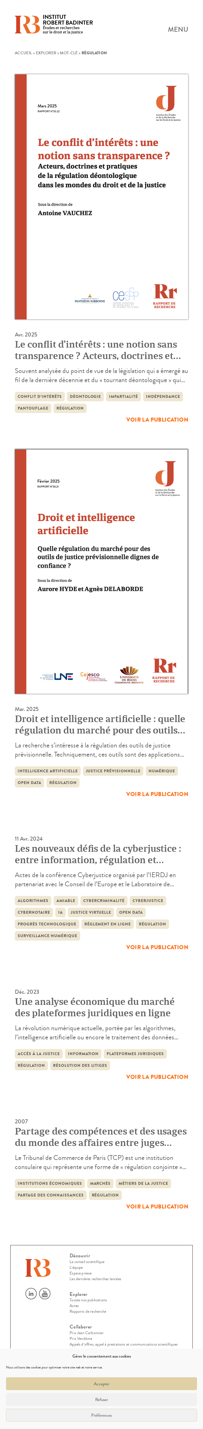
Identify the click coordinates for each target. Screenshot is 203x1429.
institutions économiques (50, 1184)
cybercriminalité (104, 901)
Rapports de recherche (88, 1311)
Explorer (46, 53)
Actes (74, 1306)
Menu (178, 29)
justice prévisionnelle (113, 771)
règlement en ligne (107, 924)
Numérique (162, 771)
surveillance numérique (47, 936)
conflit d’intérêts (40, 397)
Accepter (101, 1384)
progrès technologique (47, 924)
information (83, 1054)
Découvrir (80, 1255)
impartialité (123, 397)
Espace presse (81, 1273)
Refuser (101, 1399)
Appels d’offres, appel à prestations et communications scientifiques (124, 1344)
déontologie (85, 397)
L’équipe (76, 1267)
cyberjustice (148, 901)
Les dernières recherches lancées (95, 1279)
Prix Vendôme (81, 1339)
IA (60, 912)
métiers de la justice (143, 1184)
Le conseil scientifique (87, 1262)
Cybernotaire (34, 912)
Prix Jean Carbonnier (87, 1333)
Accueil (23, 53)
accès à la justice (39, 1054)
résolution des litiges (80, 1066)
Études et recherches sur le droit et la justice (68, 25)
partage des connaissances (51, 1195)
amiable (65, 901)
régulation (70, 408)
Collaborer (81, 1327)
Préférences (101, 1415)
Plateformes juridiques (135, 1054)
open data (29, 783)
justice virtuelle (91, 912)
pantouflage (33, 408)
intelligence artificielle (48, 771)
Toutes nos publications (88, 1300)
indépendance (163, 397)
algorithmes (33, 901)
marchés (100, 1184)
